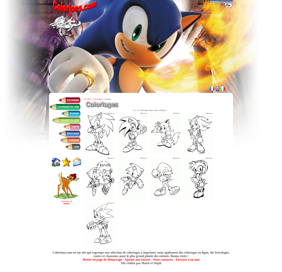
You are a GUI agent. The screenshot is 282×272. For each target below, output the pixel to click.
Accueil (87, 99)
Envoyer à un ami (187, 259)
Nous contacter (163, 259)
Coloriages (97, 99)
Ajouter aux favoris (137, 259)
